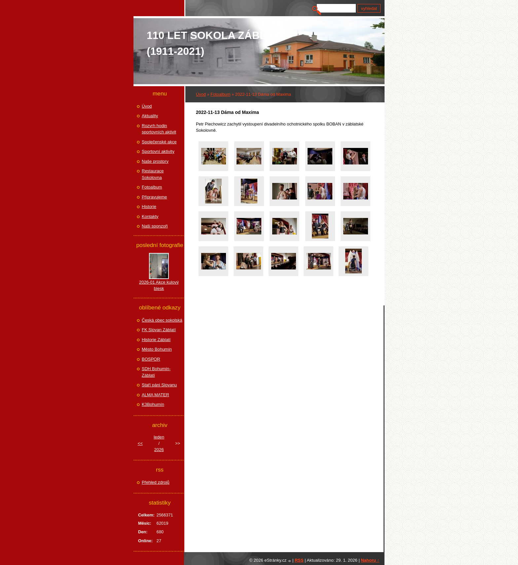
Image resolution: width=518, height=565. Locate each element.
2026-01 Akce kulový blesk (159, 285)
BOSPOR (151, 359)
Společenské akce (159, 141)
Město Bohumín (157, 349)
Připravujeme (154, 196)
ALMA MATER (155, 394)
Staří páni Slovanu (159, 384)
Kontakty (150, 216)
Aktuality (150, 115)
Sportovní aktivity (158, 151)
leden (159, 437)
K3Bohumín (153, 404)
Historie (149, 206)
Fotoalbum (220, 94)
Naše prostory (155, 161)
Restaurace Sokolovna (153, 174)
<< (140, 443)
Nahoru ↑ (370, 560)
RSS (299, 560)
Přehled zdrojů (155, 482)
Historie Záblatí (156, 339)
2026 (159, 449)
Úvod (201, 94)
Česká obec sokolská (162, 320)
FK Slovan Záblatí (159, 329)
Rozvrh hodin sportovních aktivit (159, 129)
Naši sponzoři (155, 226)
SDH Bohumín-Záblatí (156, 372)
